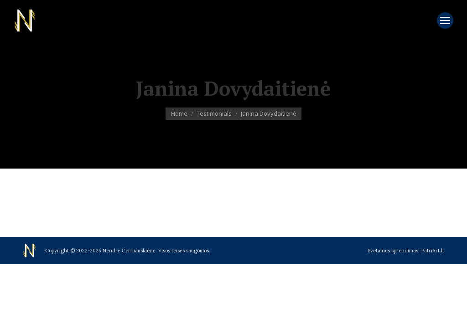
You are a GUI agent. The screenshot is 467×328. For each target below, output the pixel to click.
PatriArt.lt (432, 250)
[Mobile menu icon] (445, 20)
